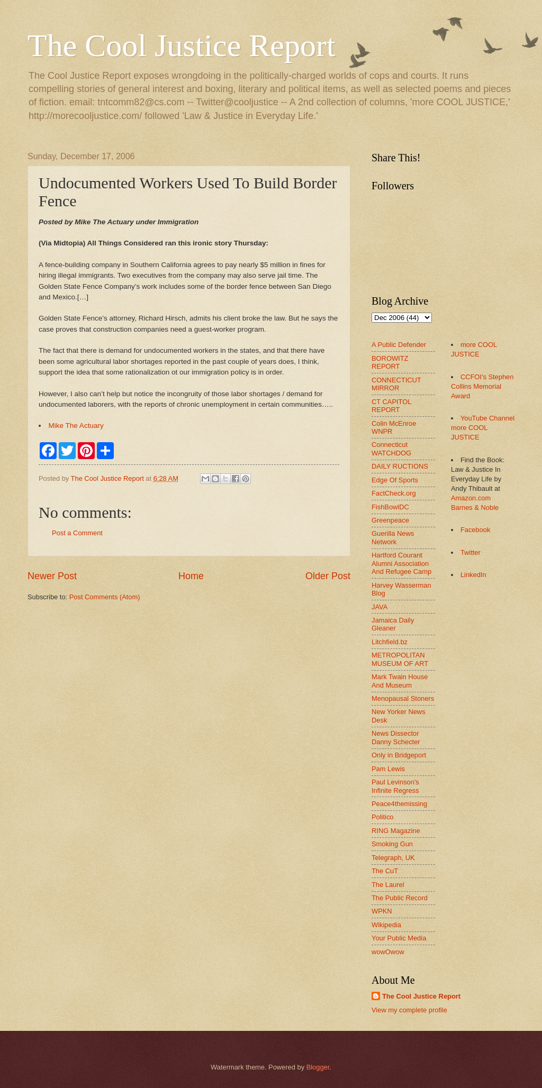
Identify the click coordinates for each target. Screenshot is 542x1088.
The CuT (385, 871)
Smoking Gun (392, 844)
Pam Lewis (388, 769)
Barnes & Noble (475, 507)
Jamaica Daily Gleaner (393, 624)
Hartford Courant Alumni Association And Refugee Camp (401, 563)
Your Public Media (399, 938)
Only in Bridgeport (399, 755)
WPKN (382, 911)
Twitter (470, 552)
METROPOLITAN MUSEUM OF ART (400, 659)
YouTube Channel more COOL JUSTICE (482, 427)
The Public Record (400, 898)
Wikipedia (386, 925)
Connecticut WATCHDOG (391, 448)
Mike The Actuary (76, 425)
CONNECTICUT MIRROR (396, 384)
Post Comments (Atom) (104, 597)
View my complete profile (409, 1010)
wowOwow (388, 952)
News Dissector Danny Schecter (396, 737)
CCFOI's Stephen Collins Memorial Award (482, 386)
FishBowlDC (390, 507)
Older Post (327, 576)
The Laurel (388, 885)
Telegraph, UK (393, 858)
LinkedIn (473, 575)
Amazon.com (471, 498)
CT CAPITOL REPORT (391, 406)
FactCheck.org (394, 493)
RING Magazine (396, 831)
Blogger (318, 1067)
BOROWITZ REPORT (390, 362)
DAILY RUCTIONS (400, 466)
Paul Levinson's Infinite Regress (395, 786)
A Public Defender (399, 345)
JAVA (379, 607)
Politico (383, 817)
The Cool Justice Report (182, 45)
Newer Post (52, 576)
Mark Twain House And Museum (400, 681)
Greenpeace (390, 520)
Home (191, 576)
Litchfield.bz (390, 642)
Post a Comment (77, 533)
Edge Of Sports (395, 480)
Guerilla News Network (393, 537)
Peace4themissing (399, 804)
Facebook (475, 530)
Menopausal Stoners (403, 698)
